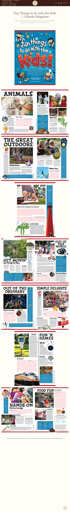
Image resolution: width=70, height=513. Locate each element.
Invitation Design (7, 2)
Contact (9, 5)
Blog (14, 5)
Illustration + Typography (9, 4)
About (3, 5)
